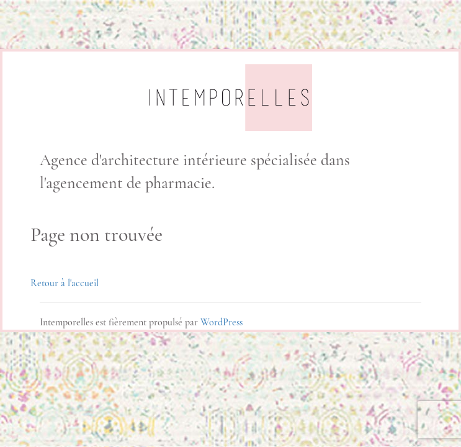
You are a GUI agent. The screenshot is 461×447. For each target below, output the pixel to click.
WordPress (221, 322)
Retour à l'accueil (64, 283)
